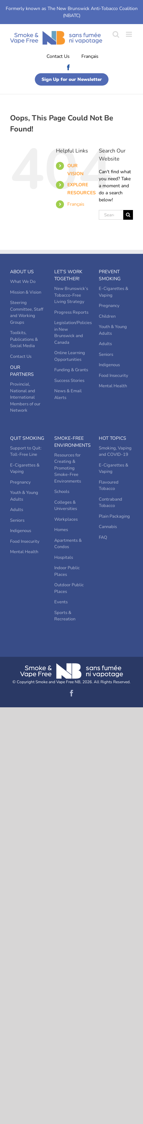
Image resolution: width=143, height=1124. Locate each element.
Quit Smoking (27, 438)
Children (107, 316)
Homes (61, 530)
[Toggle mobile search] (116, 34)
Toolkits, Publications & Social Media (24, 339)
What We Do (22, 282)
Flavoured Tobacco (109, 485)
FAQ (103, 537)
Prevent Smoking (110, 275)
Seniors (106, 354)
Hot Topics (112, 438)
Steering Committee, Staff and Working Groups (26, 312)
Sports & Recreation (64, 616)
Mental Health (113, 386)
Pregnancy (109, 306)
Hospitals (63, 557)
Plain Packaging (114, 516)
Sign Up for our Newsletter (72, 79)
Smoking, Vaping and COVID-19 (115, 451)
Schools (61, 492)
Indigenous (109, 365)
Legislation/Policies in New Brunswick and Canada (71, 332)
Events (61, 602)
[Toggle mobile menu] (129, 34)
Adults (105, 344)
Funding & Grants (71, 370)
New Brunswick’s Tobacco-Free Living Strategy (71, 295)
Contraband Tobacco (110, 502)
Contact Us (58, 56)
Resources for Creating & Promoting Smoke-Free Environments (67, 468)
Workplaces (66, 519)
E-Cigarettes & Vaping (113, 292)
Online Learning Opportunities (69, 356)
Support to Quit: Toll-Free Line (26, 451)
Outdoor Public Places (69, 588)
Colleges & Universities (65, 505)
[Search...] (111, 215)
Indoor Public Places (67, 571)
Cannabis (108, 527)
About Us (22, 272)
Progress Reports (71, 312)
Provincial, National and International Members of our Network (25, 397)
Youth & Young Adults (113, 330)
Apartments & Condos (68, 543)
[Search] (128, 215)
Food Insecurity (113, 376)
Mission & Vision (25, 292)
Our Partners (22, 371)
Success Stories (69, 381)
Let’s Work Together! (68, 275)
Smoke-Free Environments (71, 441)
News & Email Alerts (68, 394)
